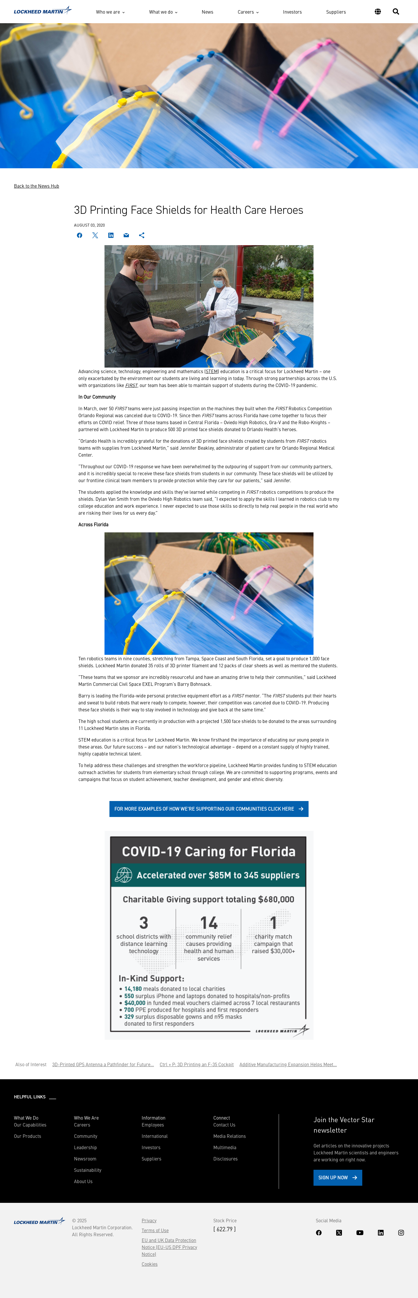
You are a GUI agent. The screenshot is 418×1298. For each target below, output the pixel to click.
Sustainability (87, 1170)
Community (85, 1136)
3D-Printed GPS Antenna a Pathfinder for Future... (103, 1064)
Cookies (150, 1264)
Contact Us (224, 1124)
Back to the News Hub (36, 185)
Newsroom (85, 1158)
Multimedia (224, 1147)
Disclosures (225, 1158)
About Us (83, 1181)
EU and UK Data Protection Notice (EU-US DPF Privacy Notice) (169, 1247)
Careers (246, 11)
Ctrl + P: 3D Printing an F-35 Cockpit (197, 1064)
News (207, 11)
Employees (153, 1124)
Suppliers (336, 11)
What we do (161, 11)
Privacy (149, 1220)
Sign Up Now (333, 1177)
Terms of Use (155, 1230)
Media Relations (229, 1136)
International (155, 1136)
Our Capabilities (30, 1124)
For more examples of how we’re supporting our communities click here (204, 808)
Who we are (108, 11)
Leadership (85, 1147)
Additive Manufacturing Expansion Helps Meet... (288, 1064)
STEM (212, 371)
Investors (292, 11)
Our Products (27, 1136)
